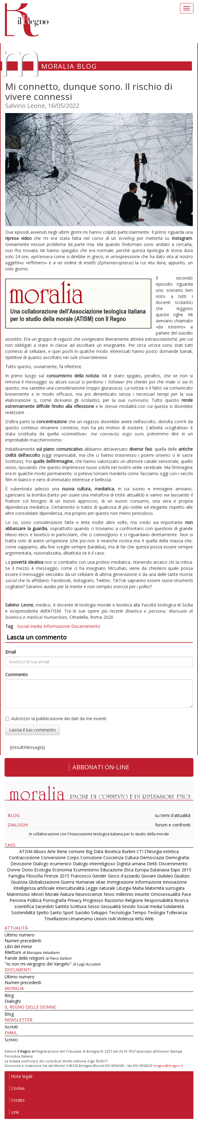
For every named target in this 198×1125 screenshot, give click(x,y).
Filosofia (34, 876)
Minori (37, 894)
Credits (17, 1100)
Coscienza (113, 857)
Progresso (93, 900)
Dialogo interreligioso (94, 864)
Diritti (152, 864)
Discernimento (85, 626)
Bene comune (71, 851)
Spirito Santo (49, 912)
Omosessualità (165, 894)
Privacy (75, 900)
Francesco (81, 876)
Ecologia (42, 870)
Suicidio (82, 912)
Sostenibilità (23, 912)
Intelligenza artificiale (34, 888)
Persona (18, 900)
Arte (51, 851)
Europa (142, 870)
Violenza (125, 919)
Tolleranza (176, 912)
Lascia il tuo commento (32, 730)
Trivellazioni (56, 919)
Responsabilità (158, 900)
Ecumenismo (86, 870)
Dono (27, 870)
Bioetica (113, 851)
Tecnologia (120, 912)
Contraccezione (24, 857)
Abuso (40, 851)
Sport (68, 912)
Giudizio (182, 876)
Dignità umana (130, 864)
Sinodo (129, 906)
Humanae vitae (90, 882)
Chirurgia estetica (162, 851)
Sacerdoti (44, 906)
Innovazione (175, 882)
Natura (67, 894)
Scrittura (78, 906)
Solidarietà (173, 906)
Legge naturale (100, 888)
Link (14, 1112)
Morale (52, 894)
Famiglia (16, 876)
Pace (186, 894)
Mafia (138, 888)
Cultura (132, 857)
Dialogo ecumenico (52, 864)
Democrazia (152, 857)
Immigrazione (120, 882)
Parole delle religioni (38, 958)
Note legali (20, 1076)
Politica (34, 900)
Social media (29, 626)
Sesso (94, 906)
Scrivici (11, 1040)
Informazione (56, 626)
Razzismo (114, 900)
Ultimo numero (20, 935)
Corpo (73, 857)
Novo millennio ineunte (126, 894)
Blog (14, 815)
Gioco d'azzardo (124, 876)
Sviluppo (99, 912)
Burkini (128, 851)
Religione (134, 900)
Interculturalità (70, 888)
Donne (13, 870)
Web (149, 919)
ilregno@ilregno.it (168, 1065)
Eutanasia (159, 870)
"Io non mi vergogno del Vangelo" (52, 964)
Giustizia (19, 882)
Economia (62, 870)
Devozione (21, 864)
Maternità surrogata (165, 888)
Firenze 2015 (56, 876)
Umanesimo (81, 919)
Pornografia (54, 900)
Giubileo (165, 876)
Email (10, 652)
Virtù (139, 919)
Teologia (156, 912)
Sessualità (111, 906)
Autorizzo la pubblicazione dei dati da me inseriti (55, 718)
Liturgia (123, 888)
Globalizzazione (44, 882)
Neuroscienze (88, 894)
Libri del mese (18, 946)
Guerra (67, 882)
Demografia (177, 857)
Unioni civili (105, 919)
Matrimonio (18, 894)
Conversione (53, 857)
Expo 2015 (180, 870)
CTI (140, 851)
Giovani (148, 876)
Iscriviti (11, 1027)
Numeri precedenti (23, 941)
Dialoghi (18, 825)
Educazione (111, 870)
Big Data (94, 851)
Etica (129, 870)
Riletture (32, 952)
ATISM (25, 851)
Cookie (17, 1088)
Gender (99, 876)
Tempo (139, 912)
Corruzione (91, 857)
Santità (62, 906)
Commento (16, 674)
